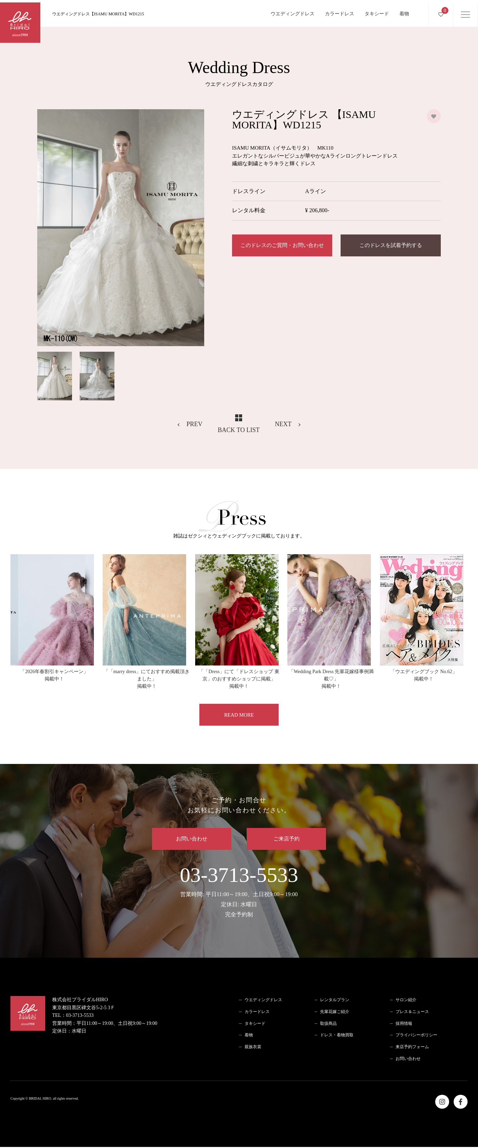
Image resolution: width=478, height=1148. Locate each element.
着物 (404, 11)
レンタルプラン (334, 1000)
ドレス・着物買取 (336, 1036)
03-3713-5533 (239, 892)
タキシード (377, 11)
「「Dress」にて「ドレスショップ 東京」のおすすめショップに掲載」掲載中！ (239, 679)
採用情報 (404, 1024)
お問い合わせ (189, 840)
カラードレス (339, 11)
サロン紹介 (406, 1000)
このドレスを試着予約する (390, 245)
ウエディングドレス (292, 11)
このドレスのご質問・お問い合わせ (282, 245)
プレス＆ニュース (412, 1012)
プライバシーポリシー (416, 1036)
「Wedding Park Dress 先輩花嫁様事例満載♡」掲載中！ (331, 679)
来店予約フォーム (412, 1047)
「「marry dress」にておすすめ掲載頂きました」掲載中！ (147, 679)
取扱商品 (328, 1024)
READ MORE (239, 715)
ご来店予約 (289, 840)
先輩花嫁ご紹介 (334, 1012)
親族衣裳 (253, 1047)
